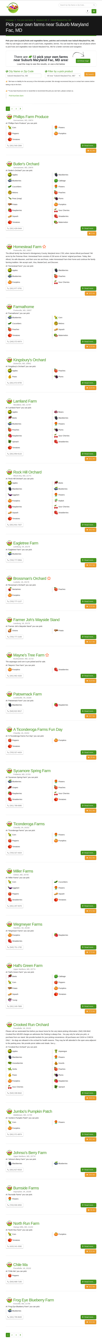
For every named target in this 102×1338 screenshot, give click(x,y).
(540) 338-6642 (14, 1093)
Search (90, 75)
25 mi (91, 757)
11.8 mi (90, 346)
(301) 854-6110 (14, 454)
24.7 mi (90, 716)
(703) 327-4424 (14, 752)
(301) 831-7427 (14, 525)
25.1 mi (90, 810)
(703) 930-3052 (14, 1205)
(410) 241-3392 (14, 1246)
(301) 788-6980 (14, 806)
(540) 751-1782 (14, 947)
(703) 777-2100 (14, 637)
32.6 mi (90, 1251)
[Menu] (94, 11)
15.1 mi (90, 459)
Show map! (83, 61)
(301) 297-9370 (14, 906)
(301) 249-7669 (14, 1006)
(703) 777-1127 (14, 601)
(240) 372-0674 (14, 342)
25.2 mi (90, 858)
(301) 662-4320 (14, 676)
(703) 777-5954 (14, 560)
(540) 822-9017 (14, 711)
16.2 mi (90, 530)
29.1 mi (90, 1139)
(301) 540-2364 (14, 146)
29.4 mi (90, 1175)
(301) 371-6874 (14, 1134)
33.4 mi (90, 1322)
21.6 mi (90, 606)
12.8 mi (90, 388)
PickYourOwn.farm (16, 96)
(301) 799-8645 (14, 1317)
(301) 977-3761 (14, 288)
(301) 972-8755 (14, 383)
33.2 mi (90, 1287)
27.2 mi (90, 911)
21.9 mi (90, 681)
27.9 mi (90, 952)
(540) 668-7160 (14, 1282)
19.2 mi (90, 565)
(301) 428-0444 (14, 228)
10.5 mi (90, 293)
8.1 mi (91, 150)
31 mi (91, 1210)
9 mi (92, 233)
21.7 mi (90, 642)
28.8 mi (90, 1098)
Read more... (88, 146)
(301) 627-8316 (14, 1170)
